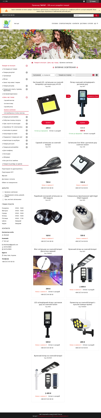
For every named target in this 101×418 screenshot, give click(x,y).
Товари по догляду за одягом (12, 164)
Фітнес (5, 79)
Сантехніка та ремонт (10, 130)
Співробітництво (65, 23)
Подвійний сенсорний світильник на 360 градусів (48, 197)
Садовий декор (8, 106)
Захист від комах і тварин (11, 82)
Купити (48, 123)
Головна (55, 23)
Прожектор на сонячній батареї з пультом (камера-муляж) (82, 303)
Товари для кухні (8, 144)
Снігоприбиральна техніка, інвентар (14, 113)
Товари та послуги (40, 62)
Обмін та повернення (9, 182)
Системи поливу (8, 103)
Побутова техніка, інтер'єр (12, 120)
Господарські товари (10, 69)
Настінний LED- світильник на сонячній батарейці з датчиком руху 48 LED (48, 83)
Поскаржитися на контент (45, 416)
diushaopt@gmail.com (11, 245)
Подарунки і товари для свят (12, 137)
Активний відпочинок (10, 94)
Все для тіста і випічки (10, 160)
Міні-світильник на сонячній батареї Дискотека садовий (48, 250)
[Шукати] (96, 15)
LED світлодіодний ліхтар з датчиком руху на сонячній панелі (48, 303)
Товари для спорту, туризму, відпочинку (12, 89)
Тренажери (7, 76)
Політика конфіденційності (60, 416)
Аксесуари (6, 154)
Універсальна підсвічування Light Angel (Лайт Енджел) (82, 197)
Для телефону (8, 150)
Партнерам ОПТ (7, 172)
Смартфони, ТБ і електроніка (12, 127)
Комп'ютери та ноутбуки (11, 140)
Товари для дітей (8, 72)
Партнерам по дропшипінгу (12, 169)
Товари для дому (8, 86)
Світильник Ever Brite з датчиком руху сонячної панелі (82, 144)
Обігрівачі (6, 157)
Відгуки (4, 176)
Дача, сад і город (53, 62)
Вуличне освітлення (9, 110)
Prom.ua (60, 414)
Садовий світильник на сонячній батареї (48, 144)
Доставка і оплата (86, 23)
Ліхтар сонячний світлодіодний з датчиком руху (82, 83)
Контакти (75, 23)
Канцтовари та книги (10, 134)
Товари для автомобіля (10, 117)
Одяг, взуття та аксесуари (11, 123)
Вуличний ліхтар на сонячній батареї (82, 249)
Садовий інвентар (9, 100)
